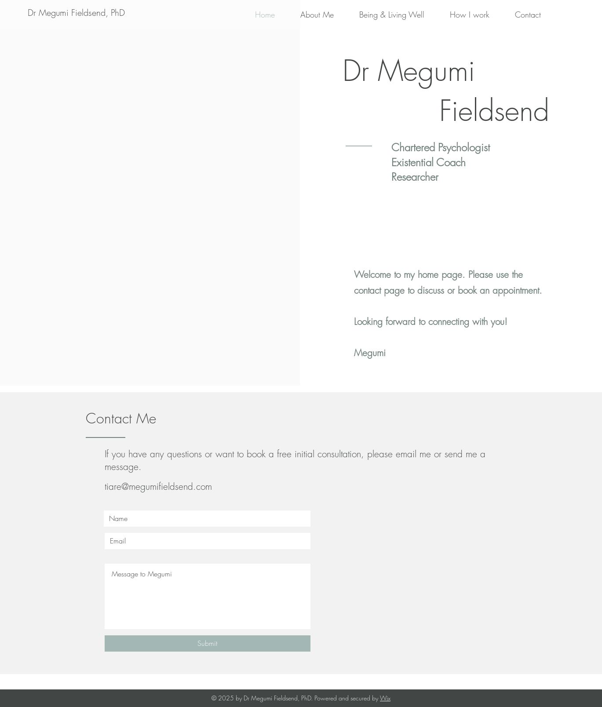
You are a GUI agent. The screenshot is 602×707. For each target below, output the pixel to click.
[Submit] (207, 643)
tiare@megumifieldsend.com (158, 486)
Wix (385, 698)
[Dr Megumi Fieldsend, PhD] (76, 13)
